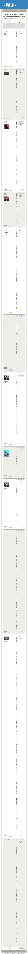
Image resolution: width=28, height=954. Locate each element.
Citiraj (21, 33)
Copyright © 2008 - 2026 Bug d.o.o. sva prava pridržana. (14, 953)
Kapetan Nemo (7, 839)
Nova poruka (21, 14)
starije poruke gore (21, 22)
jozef (5, 315)
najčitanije (17, 10)
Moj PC (5, 189)
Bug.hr (3, 950)
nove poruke (22, 10)
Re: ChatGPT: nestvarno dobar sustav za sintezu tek (16, 233)
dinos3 (5, 229)
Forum (7, 950)
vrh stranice (24, 950)
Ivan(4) (5, 193)
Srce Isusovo (7, 447)
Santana (6, 121)
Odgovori (21, 31)
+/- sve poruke (7, 22)
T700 (5, 69)
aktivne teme (12, 10)
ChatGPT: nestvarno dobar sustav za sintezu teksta (16, 33)
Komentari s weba (12, 950)
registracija (7, 10)
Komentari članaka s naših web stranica (9, 951)
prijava (2, 10)
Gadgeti (5, 30)
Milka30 (5, 635)
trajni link (22, 65)
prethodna (5, 21)
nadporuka (22, 311)
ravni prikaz (14, 22)
